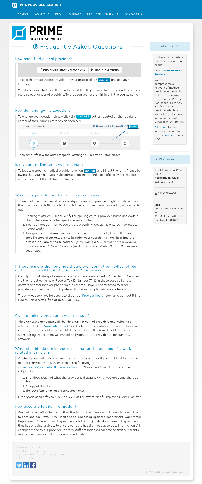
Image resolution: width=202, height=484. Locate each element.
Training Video (105, 69)
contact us (170, 135)
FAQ (58, 14)
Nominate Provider (57, 326)
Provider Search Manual (62, 69)
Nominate (74, 14)
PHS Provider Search (40, 5)
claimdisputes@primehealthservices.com (47, 367)
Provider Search (93, 295)
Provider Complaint (102, 14)
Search (23, 14)
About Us (42, 14)
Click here (161, 127)
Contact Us (133, 14)
